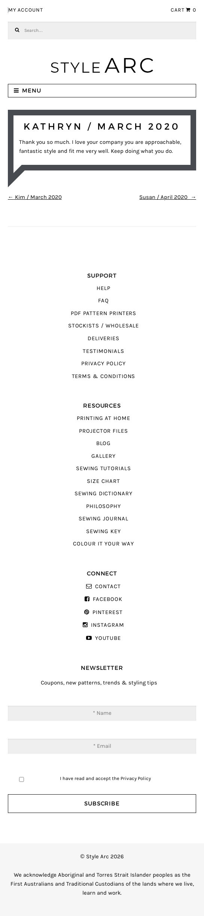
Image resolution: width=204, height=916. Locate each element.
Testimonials (103, 351)
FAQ (103, 300)
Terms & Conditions (104, 376)
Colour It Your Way (103, 544)
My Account (25, 10)
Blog (103, 443)
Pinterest (107, 612)
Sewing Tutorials (103, 468)
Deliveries (103, 338)
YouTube (108, 638)
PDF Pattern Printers (104, 313)
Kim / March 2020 (35, 197)
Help (103, 288)
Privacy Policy (103, 363)
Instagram (107, 625)
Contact (108, 586)
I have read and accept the (105, 778)
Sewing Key (103, 531)
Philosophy (103, 506)
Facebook (107, 599)
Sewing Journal (103, 519)
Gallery (103, 456)
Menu (31, 90)
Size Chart (103, 481)
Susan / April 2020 (167, 197)
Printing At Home (103, 418)
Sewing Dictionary (103, 493)
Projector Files (103, 431)
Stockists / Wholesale (103, 326)
